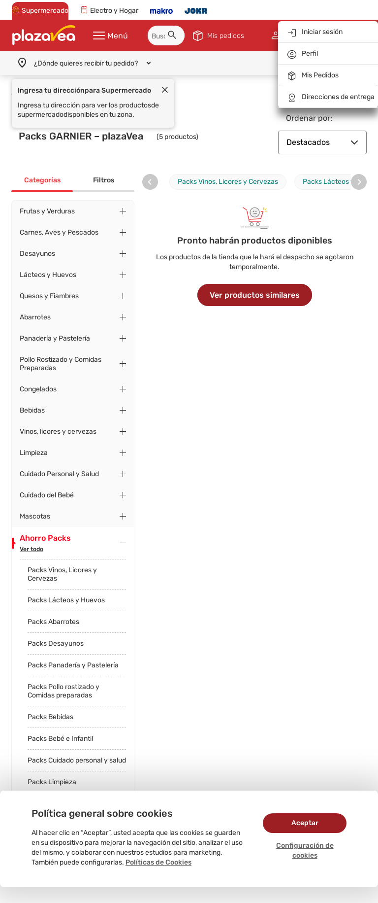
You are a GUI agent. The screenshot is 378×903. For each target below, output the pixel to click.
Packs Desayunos (56, 643)
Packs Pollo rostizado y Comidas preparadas (63, 691)
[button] (174, 36)
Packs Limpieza (52, 782)
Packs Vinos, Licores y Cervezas (62, 574)
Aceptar (304, 823)
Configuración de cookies (305, 850)
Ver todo (31, 549)
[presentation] (150, 182)
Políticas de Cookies (158, 862)
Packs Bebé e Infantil (60, 738)
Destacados (322, 142)
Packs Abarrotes (53, 622)
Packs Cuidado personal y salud (77, 760)
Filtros (103, 180)
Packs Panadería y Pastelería (73, 665)
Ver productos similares (255, 295)
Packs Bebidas (50, 717)
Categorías (42, 180)
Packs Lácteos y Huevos (66, 600)
